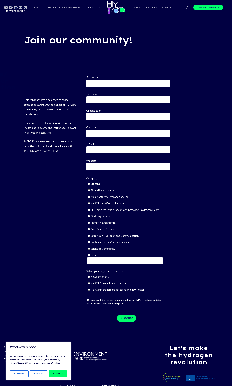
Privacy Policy (113, 299)
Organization (128, 114)
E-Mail (128, 147)
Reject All (38, 373)
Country (128, 131)
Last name (128, 97)
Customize (19, 373)
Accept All (58, 373)
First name (128, 81)
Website (128, 164)
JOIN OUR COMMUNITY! (208, 7)
